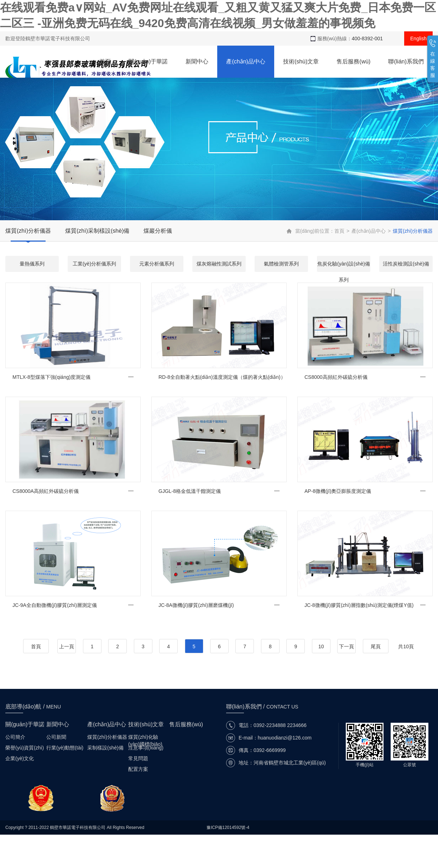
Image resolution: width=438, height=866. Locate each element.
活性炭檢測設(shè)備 (406, 264)
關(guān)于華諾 (148, 61)
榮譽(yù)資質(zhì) (24, 748)
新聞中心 (197, 61)
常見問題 (138, 758)
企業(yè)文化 (19, 758)
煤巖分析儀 (158, 231)
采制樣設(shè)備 (105, 748)
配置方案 (138, 769)
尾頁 (376, 646)
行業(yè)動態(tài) (64, 748)
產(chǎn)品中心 (245, 61)
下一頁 (346, 646)
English (418, 38)
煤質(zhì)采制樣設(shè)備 (97, 231)
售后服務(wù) (353, 61)
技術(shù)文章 (301, 61)
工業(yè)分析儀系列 (94, 264)
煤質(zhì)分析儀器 (28, 231)
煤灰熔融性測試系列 (219, 264)
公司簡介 (15, 737)
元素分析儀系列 (156, 264)
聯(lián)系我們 (406, 61)
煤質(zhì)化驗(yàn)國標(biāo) (145, 737)
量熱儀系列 (32, 264)
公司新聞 (56, 737)
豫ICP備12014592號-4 (228, 827)
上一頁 (66, 646)
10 (321, 646)
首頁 (105, 61)
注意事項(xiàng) (145, 748)
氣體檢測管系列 (281, 264)
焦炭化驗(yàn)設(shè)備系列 (343, 266)
